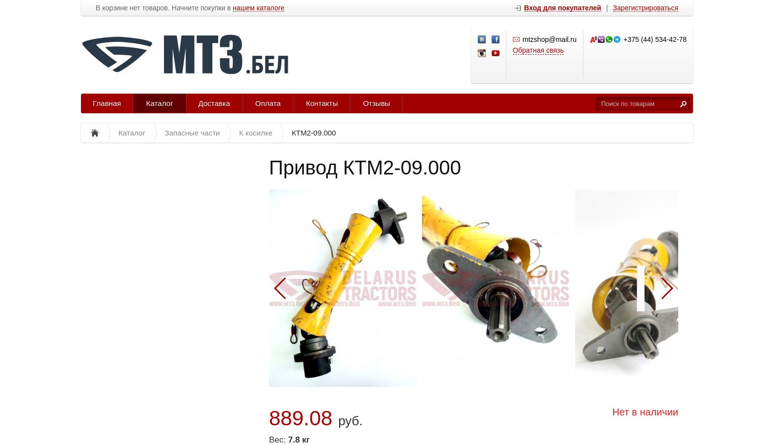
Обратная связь (538, 50)
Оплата (268, 103)
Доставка (214, 103)
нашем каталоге (259, 8)
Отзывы (376, 103)
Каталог (159, 103)
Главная (107, 103)
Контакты (322, 103)
